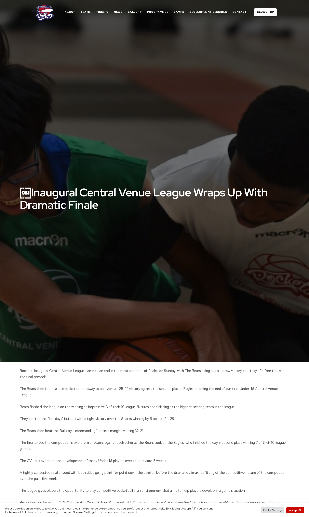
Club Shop (265, 12)
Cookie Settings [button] (272, 510)
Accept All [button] (295, 510)
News (118, 12)
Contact (239, 12)
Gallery (135, 12)
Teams (85, 12)
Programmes (157, 12)
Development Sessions (208, 12)
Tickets (102, 12)
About (70, 12)
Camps (179, 12)
